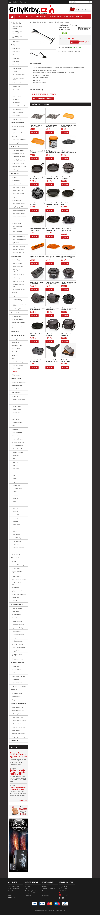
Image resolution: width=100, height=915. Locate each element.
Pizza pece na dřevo (17, 319)
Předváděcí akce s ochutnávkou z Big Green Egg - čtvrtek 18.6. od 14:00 (18, 755)
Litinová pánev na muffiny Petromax (37, 203)
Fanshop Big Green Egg (19, 289)
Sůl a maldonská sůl (17, 445)
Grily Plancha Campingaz (19, 246)
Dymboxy (14, 71)
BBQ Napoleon (16, 459)
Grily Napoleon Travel (18, 190)
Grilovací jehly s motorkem (19, 594)
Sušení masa (16, 92)
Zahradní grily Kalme (17, 143)
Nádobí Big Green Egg (18, 274)
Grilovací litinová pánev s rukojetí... (68, 203)
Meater (14, 561)
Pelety (13, 673)
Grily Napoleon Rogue (18, 183)
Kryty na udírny (16, 99)
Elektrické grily (15, 331)
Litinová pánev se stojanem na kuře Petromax (66, 230)
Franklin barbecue (17, 488)
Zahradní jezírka (46, 891)
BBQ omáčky (15, 419)
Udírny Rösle (15, 61)
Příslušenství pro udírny (18, 74)
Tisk (78, 51)
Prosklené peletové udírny (19, 166)
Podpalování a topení (17, 662)
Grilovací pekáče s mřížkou (17, 572)
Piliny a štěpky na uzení (18, 106)
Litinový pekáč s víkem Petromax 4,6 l (36, 360)
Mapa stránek (11, 897)
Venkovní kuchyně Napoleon (17, 27)
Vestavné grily (16, 41)
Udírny (13, 45)
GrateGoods (16, 491)
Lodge (13, 358)
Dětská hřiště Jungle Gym (48, 888)
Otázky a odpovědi (55, 17)
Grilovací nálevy (16, 435)
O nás (27, 17)
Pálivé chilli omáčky (17, 422)
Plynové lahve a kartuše (18, 676)
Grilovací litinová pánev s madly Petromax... (37, 229)
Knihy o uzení (16, 89)
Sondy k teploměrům (18, 637)
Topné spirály (16, 102)
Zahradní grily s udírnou (18, 163)
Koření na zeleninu (17, 416)
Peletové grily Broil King (18, 156)
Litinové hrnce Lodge (18, 365)
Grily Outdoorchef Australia (17, 227)
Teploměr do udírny (18, 83)
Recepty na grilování (38, 17)
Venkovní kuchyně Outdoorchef (17, 37)
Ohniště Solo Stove (17, 385)
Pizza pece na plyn (17, 316)
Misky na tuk (15, 700)
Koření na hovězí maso (18, 403)
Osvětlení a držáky (17, 614)
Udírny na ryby (16, 115)
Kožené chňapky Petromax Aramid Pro (52, 257)
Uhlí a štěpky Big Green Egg (18, 270)
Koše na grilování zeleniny (19, 579)
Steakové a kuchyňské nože (18, 583)
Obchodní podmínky (13, 886)
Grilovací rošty (16, 348)
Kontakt (79, 17)
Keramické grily (16, 256)
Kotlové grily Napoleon (18, 126)
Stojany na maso (16, 576)
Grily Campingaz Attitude (19, 213)
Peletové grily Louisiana (18, 160)
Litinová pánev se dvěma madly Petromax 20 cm (52, 203)
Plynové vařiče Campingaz (19, 216)
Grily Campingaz (16, 200)
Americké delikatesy (17, 432)
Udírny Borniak (16, 51)
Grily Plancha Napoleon (18, 252)
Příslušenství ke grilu (17, 604)
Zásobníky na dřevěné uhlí (19, 686)
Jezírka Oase (45, 895)
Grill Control (15, 601)
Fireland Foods (16, 485)
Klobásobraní (69, 17)
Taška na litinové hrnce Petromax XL (67, 334)
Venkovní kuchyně (16, 23)
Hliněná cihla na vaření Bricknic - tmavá (67, 360)
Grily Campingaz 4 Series (19, 203)
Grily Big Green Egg (17, 263)
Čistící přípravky (16, 696)
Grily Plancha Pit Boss (18, 249)
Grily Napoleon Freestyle (19, 193)
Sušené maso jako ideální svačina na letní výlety (18, 788)
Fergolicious (16, 482)
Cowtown (15, 472)
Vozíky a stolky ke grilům (18, 647)
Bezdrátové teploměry (18, 624)
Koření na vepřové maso (19, 399)
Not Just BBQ (16, 514)
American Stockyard (18, 452)
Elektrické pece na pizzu (18, 322)
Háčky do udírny (17, 86)
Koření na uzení (16, 554)
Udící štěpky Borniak (18, 112)
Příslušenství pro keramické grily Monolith (19, 300)
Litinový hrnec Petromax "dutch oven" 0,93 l (52, 282)
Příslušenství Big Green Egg (18, 285)
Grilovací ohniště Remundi (19, 382)
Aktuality (14, 747)
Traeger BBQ (16, 544)
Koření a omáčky (16, 392)
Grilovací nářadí (16, 558)
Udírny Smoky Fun (17, 119)
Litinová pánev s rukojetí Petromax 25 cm (37, 177)
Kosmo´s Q (15, 501)
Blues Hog (15, 465)
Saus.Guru (15, 528)
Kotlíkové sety (15, 389)
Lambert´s (15, 505)
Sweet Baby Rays (17, 538)
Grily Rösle (15, 129)
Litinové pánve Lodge (18, 362)
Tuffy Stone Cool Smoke (19, 547)
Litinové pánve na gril (18, 339)
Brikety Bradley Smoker (18, 109)
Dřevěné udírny (16, 58)
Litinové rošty (15, 342)
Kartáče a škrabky (17, 693)
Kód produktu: (63, 27)
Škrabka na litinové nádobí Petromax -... (37, 151)
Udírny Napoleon (16, 65)
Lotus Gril (14, 136)
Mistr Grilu (15, 508)
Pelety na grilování (17, 170)
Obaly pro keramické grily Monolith (19, 304)
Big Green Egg (16, 260)
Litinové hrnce (16, 352)
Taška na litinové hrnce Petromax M (52, 334)
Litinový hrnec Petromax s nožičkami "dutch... (68, 282)
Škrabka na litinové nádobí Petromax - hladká (68, 125)
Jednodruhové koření (18, 442)
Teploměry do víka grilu (18, 634)
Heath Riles (15, 495)
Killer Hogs (15, 498)
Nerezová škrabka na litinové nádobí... (36, 125)
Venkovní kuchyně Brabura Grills (17, 32)
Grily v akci (14, 740)
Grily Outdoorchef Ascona (19, 239)
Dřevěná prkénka (16, 597)
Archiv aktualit (23, 800)
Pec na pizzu (15, 312)
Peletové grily (15, 146)
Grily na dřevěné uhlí (17, 123)
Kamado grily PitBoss (18, 309)
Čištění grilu (14, 690)
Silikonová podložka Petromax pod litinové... (52, 360)
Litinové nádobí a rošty (18, 335)
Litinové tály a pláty (17, 345)
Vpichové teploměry (18, 628)
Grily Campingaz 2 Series (19, 210)
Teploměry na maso (17, 618)
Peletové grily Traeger (18, 153)
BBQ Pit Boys (16, 462)
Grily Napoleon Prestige (19, 187)
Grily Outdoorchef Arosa (19, 236)
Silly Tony (15, 531)
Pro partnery (28, 895)
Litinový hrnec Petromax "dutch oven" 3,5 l (68, 177)
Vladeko (44, 886)
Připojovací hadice (17, 683)
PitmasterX (15, 518)
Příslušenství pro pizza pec (18, 326)
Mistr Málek (16, 511)
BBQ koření (15, 426)
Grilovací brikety (16, 669)
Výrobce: (61, 29)
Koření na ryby (16, 412)
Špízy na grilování (16, 591)
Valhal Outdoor (16, 375)
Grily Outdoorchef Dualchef (17, 232)
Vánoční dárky (16, 568)
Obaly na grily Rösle (18, 717)
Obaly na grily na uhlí (17, 707)
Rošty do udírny (17, 96)
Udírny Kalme (15, 55)
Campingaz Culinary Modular (17, 655)
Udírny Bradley (16, 48)
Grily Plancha (15, 243)
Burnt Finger (16, 468)
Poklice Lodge (16, 368)
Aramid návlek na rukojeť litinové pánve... (37, 257)
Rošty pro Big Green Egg (19, 278)
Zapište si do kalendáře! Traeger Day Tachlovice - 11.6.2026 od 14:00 (18, 772)
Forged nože (15, 587)
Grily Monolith (16, 296)
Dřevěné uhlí (15, 666)
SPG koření (15, 429)
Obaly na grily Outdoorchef (19, 720)
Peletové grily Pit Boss (18, 150)
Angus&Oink (16, 455)
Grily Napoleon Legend (18, 197)
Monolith (14, 292)
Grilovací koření (16, 396)
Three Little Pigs (17, 541)
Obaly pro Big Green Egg (19, 266)
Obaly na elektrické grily (18, 727)
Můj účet (10, 895)
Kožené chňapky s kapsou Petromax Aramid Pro (68, 257)
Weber (14, 551)
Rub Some (15, 521)
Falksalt (15, 478)
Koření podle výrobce (17, 449)
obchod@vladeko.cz (67, 895)
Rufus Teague (16, 524)
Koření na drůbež (17, 409)
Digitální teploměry (17, 621)
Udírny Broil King (16, 68)
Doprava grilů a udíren (13, 888)
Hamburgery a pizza (17, 641)
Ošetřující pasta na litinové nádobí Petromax (52, 151)
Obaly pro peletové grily (18, 737)
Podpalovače (15, 679)
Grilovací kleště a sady (18, 565)
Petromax (14, 371)
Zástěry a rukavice (17, 608)
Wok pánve (15, 355)
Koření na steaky (17, 406)
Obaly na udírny (16, 730)
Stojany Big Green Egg (18, 281)
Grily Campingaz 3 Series (19, 207)
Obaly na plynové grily (18, 710)
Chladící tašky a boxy (17, 659)
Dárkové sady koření (17, 439)
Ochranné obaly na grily (18, 703)
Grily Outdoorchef (17, 133)
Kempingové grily (17, 220)
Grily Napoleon (16, 180)
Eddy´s (14, 475)
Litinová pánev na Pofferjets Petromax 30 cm (68, 151)
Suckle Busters (16, 534)
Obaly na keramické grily (18, 733)
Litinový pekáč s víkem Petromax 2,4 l (36, 282)
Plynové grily (15, 173)
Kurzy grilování (16, 651)
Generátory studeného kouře (18, 78)
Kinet (64, 910)
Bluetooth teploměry (18, 631)
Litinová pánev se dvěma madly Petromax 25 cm (52, 177)
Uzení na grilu (15, 611)
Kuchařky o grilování (17, 644)
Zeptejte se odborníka (67, 51)
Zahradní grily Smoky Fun (19, 139)
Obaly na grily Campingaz (19, 723)
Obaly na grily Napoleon (19, 714)
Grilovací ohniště (16, 378)
